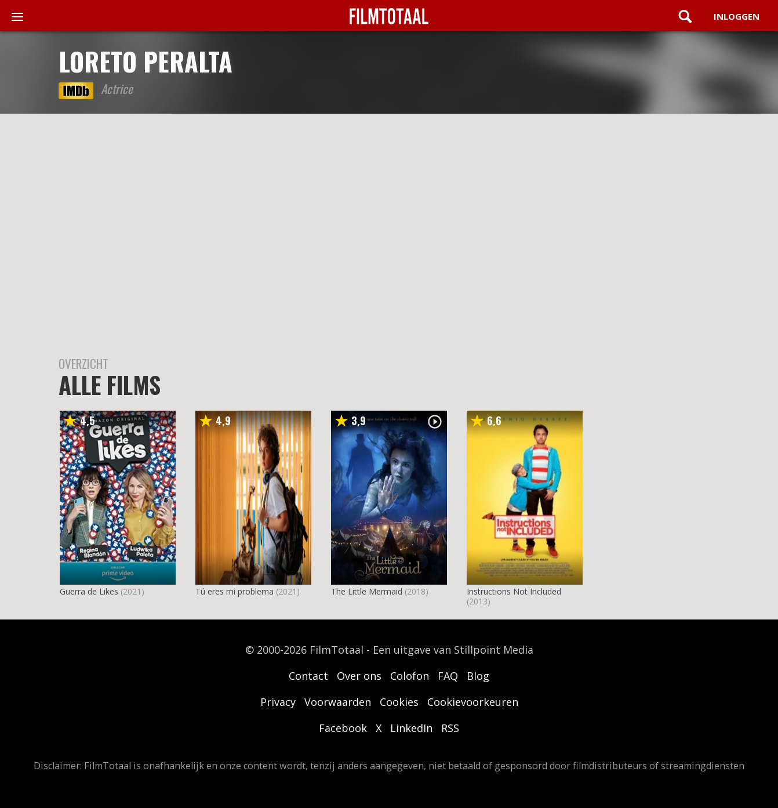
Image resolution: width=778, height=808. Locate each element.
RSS (450, 728)
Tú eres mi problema (234, 591)
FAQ (448, 676)
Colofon (409, 676)
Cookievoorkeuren (472, 702)
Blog (478, 676)
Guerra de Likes (89, 591)
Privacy (278, 702)
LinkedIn (411, 728)
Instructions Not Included (514, 591)
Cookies (399, 702)
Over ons (359, 676)
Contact (308, 676)
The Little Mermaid (366, 591)
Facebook (343, 728)
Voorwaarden (337, 702)
